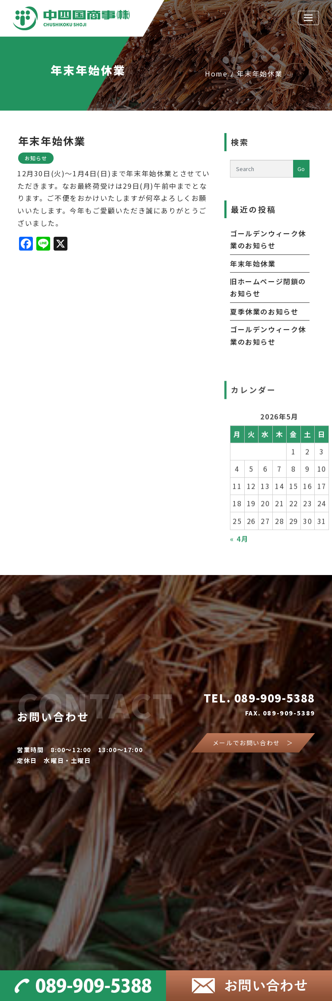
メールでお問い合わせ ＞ (253, 742)
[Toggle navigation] (308, 18)
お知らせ (36, 158)
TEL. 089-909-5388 (259, 697)
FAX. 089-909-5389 (280, 713)
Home (216, 73)
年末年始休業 (260, 73)
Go (301, 169)
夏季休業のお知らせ (264, 311)
